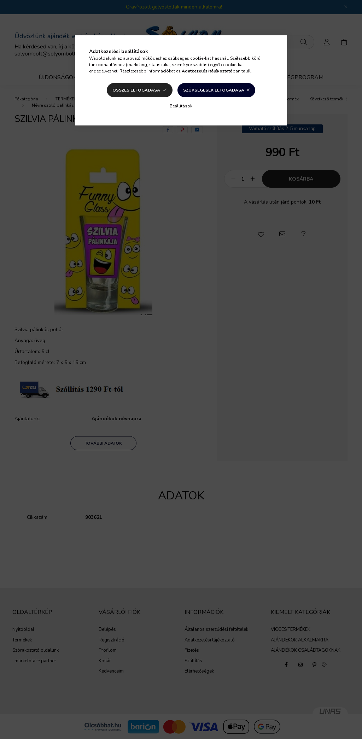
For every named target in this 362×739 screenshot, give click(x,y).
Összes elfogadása (136, 90)
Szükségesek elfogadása (213, 90)
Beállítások (181, 106)
